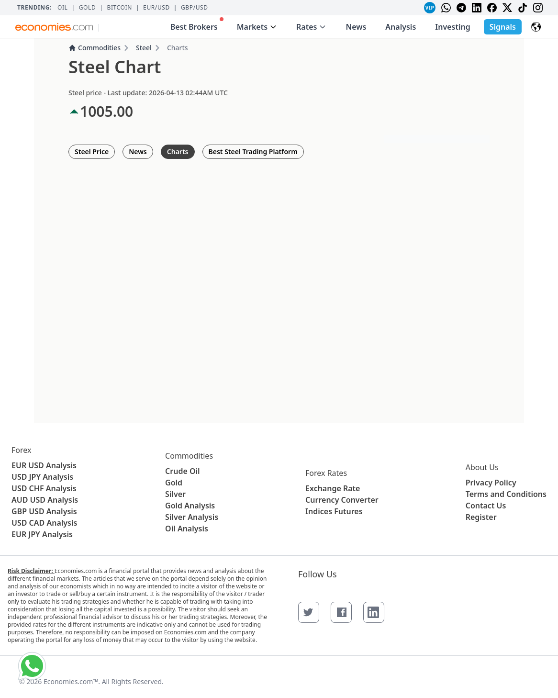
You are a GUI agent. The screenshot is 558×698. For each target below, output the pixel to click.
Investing (452, 27)
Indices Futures (334, 511)
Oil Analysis (186, 528)
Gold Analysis (190, 505)
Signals (503, 27)
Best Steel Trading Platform (253, 151)
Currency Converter (342, 500)
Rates (311, 27)
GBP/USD (194, 7)
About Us (482, 467)
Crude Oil (182, 471)
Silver (175, 494)
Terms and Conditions (506, 494)
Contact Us (486, 505)
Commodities (94, 47)
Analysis (400, 27)
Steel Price (92, 151)
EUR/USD (156, 7)
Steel (144, 47)
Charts (178, 151)
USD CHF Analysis (44, 488)
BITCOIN (119, 7)
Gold (87, 7)
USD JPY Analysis (42, 477)
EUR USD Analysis (44, 465)
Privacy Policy (491, 482)
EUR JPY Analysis (42, 534)
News (356, 27)
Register (481, 517)
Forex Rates (326, 473)
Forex (21, 450)
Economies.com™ (71, 681)
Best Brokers (196, 24)
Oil (62, 7)
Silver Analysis (191, 517)
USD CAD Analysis (44, 523)
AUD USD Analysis (44, 500)
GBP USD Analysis (44, 511)
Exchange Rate (332, 488)
